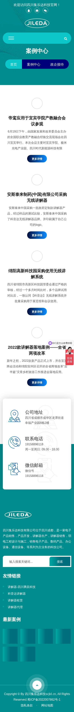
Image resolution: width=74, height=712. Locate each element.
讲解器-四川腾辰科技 (22, 586)
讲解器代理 (15, 607)
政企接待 (57, 64)
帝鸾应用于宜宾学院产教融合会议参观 (37, 121)
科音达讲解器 (17, 593)
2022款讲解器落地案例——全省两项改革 (37, 350)
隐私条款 (27, 705)
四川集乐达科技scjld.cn (40, 693)
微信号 (29, 470)
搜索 (60, 561)
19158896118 (34, 444)
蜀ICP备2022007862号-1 (43, 699)
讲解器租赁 (15, 600)
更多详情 (37, 159)
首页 (13, 64)
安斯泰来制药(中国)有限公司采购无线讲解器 (37, 197)
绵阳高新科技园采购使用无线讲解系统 (37, 273)
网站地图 (47, 705)
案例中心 (33, 64)
